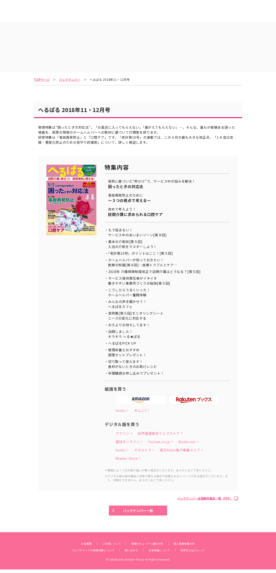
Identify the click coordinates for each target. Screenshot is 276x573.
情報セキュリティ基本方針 (148, 546)
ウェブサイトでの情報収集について (84, 553)
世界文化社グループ (204, 553)
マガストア (143, 443)
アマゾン (122, 426)
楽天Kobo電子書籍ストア (180, 443)
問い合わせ (131, 553)
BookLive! (187, 435)
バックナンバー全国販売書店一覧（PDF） (201, 491)
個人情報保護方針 (194, 546)
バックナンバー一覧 (138, 512)
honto (121, 403)
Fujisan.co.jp (159, 435)
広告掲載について (164, 553)
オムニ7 (140, 403)
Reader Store (127, 451)
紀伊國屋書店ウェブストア (159, 426)
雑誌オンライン (128, 435)
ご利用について (105, 546)
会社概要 (75, 546)
